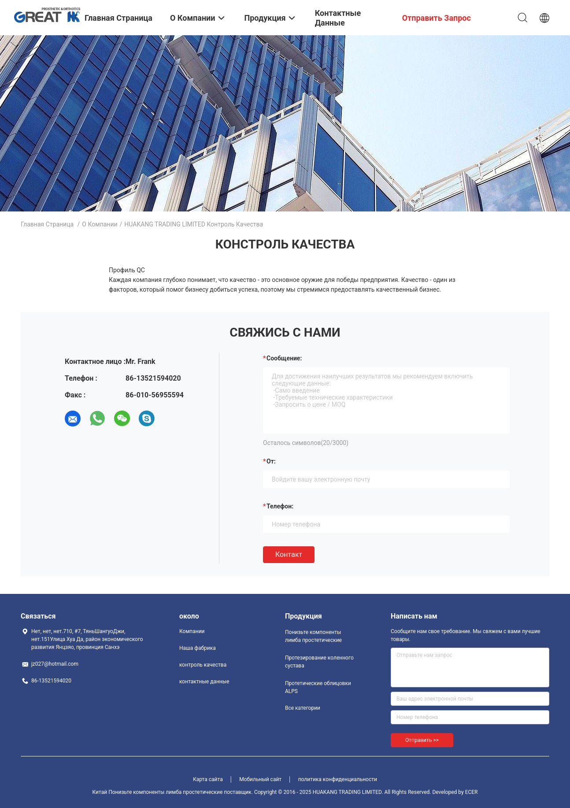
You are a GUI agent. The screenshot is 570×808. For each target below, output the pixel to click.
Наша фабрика (197, 648)
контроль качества (202, 665)
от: (271, 461)
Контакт (288, 554)
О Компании (99, 224)
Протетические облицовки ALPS (318, 687)
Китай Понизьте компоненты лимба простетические (158, 792)
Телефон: (279, 506)
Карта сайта (208, 779)
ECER (471, 792)
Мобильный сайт (260, 779)
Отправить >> (422, 740)
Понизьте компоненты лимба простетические (313, 636)
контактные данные (204, 681)
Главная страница (47, 224)
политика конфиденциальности (337, 779)
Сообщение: (284, 358)
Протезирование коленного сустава (319, 662)
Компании (192, 631)
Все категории (302, 708)
